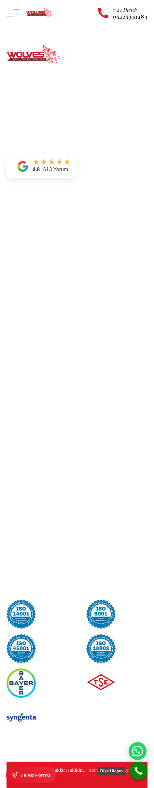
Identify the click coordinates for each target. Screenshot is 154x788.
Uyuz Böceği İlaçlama (29, 336)
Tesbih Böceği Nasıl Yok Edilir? (40, 520)
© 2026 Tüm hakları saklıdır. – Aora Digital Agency (77, 770)
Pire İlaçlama (20, 373)
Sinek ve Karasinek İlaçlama (35, 364)
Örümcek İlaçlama (26, 318)
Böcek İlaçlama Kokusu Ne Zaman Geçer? (52, 489)
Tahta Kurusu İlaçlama (30, 346)
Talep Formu (31, 775)
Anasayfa (16, 205)
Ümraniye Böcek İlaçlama (33, 431)
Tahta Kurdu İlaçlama (29, 355)
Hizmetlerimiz (21, 223)
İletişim (14, 242)
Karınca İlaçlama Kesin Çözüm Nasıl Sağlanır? (56, 479)
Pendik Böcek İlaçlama (30, 421)
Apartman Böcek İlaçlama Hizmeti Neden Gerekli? (61, 499)
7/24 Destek (124, 10)
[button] (42, 166)
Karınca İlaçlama (24, 290)
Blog (12, 251)
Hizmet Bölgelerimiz (28, 233)
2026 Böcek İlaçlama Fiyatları (39, 510)
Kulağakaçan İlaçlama (29, 308)
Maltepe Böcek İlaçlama (31, 412)
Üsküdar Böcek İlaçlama (32, 440)
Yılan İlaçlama (21, 327)
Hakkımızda (19, 214)
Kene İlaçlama (21, 299)
